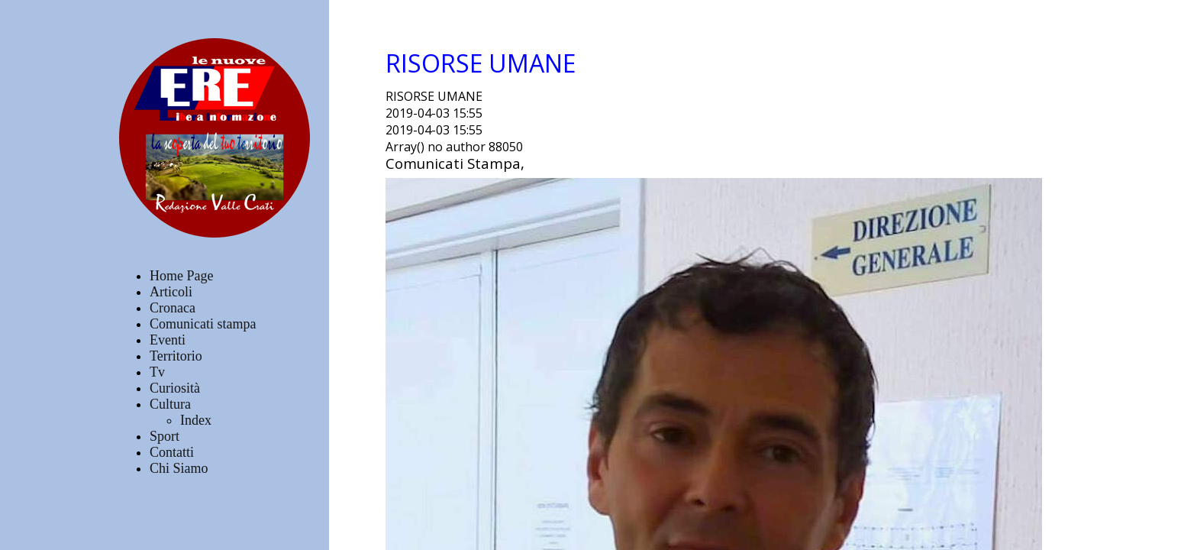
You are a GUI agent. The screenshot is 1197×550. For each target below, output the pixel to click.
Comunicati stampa (203, 324)
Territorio (176, 356)
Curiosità (175, 388)
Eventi (168, 340)
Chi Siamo (179, 468)
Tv (157, 372)
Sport (164, 436)
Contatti (172, 452)
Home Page (181, 275)
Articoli (171, 291)
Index (195, 420)
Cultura (170, 404)
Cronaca (172, 307)
